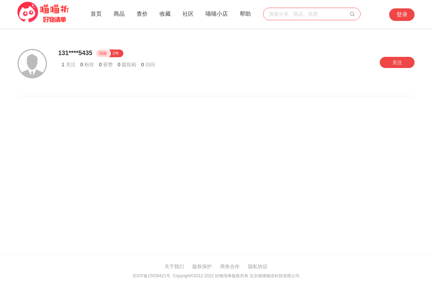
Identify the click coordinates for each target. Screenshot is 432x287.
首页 (96, 14)
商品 (119, 14)
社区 (188, 14)
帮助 (245, 14)
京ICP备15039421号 (151, 275)
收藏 (165, 14)
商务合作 (230, 266)
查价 (142, 14)
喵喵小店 (217, 14)
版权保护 (202, 266)
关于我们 (174, 266)
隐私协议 (258, 266)
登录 (402, 14)
